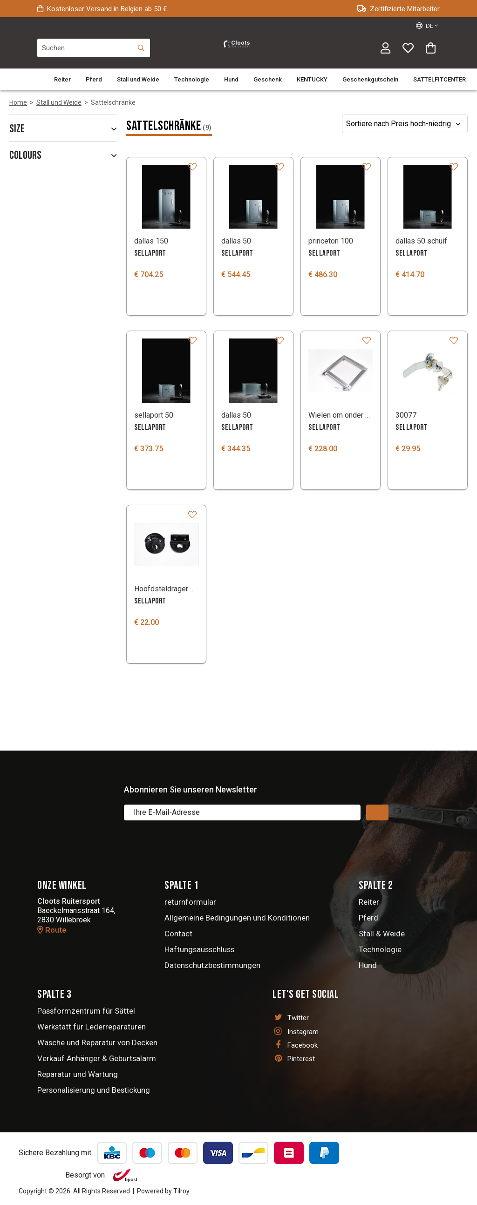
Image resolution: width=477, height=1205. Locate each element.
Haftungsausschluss (199, 949)
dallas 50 (236, 241)
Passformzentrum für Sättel (86, 1010)
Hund (231, 79)
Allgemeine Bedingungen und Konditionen (237, 917)
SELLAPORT (150, 253)
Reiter (62, 79)
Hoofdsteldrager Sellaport (166, 588)
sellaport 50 (153, 415)
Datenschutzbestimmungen (212, 965)
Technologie (191, 79)
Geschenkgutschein (370, 79)
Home (18, 102)
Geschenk (267, 79)
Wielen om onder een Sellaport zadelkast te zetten (340, 415)
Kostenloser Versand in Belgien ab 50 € (102, 9)
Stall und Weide (138, 79)
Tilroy (181, 1191)
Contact (178, 933)
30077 (405, 415)
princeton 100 (330, 241)
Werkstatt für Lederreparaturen (91, 1026)
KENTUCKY (312, 79)
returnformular (190, 902)
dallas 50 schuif (421, 241)
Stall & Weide (382, 933)
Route (52, 929)
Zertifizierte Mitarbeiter (398, 9)
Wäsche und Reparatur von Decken (97, 1042)
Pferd (94, 79)
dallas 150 (151, 241)
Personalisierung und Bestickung (93, 1090)
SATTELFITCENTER (439, 79)
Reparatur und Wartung (77, 1074)
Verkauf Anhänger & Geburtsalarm (96, 1058)
